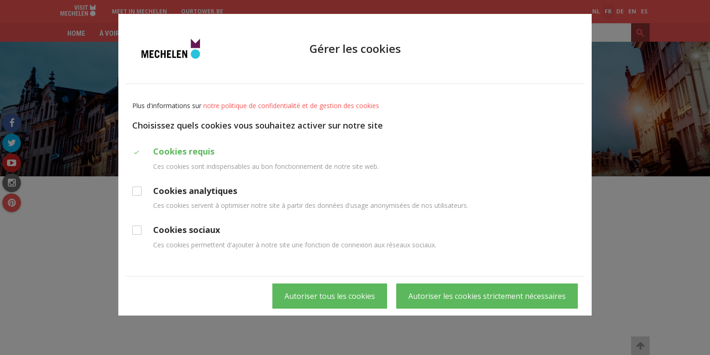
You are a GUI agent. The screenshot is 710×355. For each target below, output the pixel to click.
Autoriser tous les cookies (329, 296)
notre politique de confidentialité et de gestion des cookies (291, 105)
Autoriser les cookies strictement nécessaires (487, 296)
